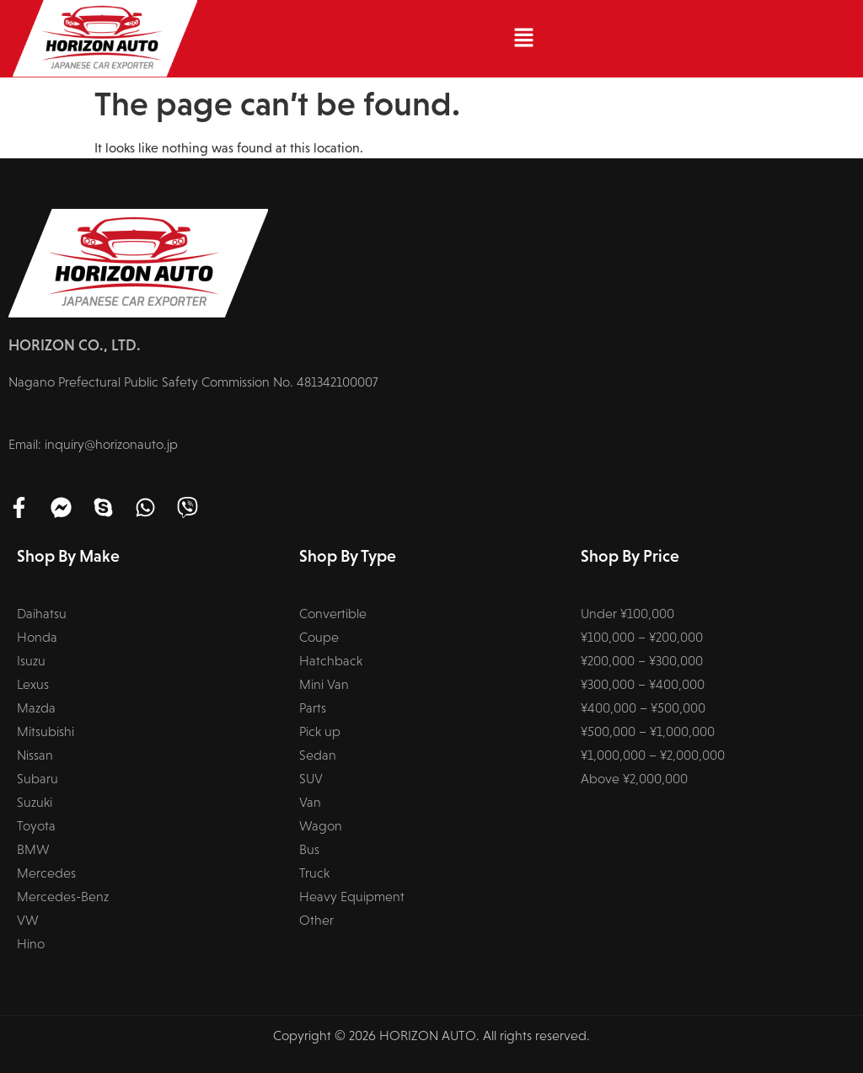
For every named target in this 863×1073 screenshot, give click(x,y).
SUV (311, 778)
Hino (31, 944)
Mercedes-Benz (63, 896)
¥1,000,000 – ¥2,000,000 (653, 755)
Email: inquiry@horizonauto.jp (93, 444)
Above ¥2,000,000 (634, 778)
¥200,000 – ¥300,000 (642, 661)
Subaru (37, 778)
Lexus (33, 684)
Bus (309, 849)
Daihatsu (42, 613)
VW (28, 920)
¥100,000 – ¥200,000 (642, 637)
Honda (37, 637)
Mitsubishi (45, 731)
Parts (312, 708)
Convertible (333, 613)
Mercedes (46, 873)
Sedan (317, 755)
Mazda (36, 708)
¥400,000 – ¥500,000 (643, 708)
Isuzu (31, 661)
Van (310, 802)
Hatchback (330, 661)
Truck (314, 873)
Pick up (319, 731)
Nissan (35, 755)
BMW (33, 849)
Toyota (36, 826)
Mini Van (324, 684)
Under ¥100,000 (627, 613)
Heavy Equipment (352, 896)
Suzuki (34, 802)
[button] (523, 38)
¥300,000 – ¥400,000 (643, 684)
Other (316, 920)
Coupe (319, 637)
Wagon (320, 826)
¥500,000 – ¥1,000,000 (648, 731)
